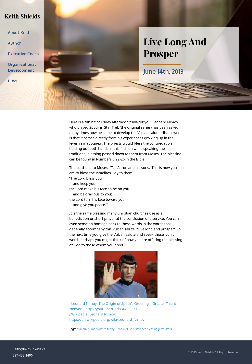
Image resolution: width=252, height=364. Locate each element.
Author (14, 43)
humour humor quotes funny (95, 329)
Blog (12, 80)
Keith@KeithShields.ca (29, 349)
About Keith (19, 32)
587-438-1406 (23, 355)
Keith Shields (22, 16)
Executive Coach (23, 53)
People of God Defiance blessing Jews (140, 329)
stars (169, 329)
